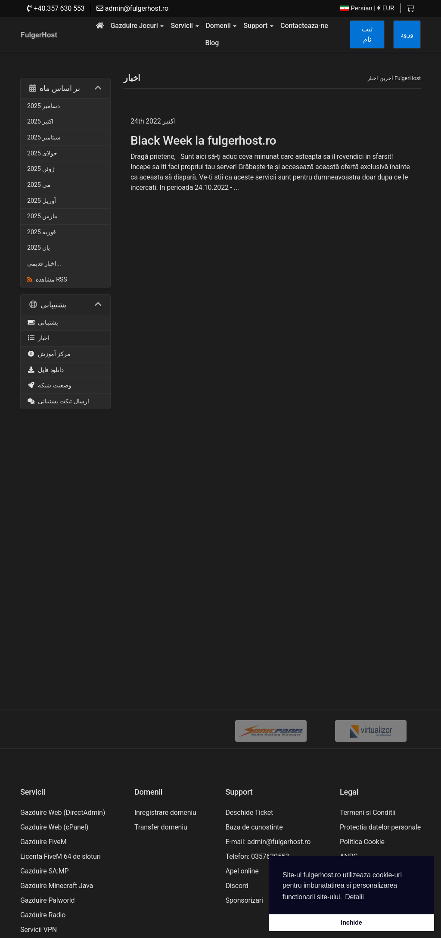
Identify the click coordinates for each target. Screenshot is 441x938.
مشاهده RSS (47, 279)
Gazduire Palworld (47, 900)
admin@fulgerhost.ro (132, 8)
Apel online (242, 871)
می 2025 (39, 185)
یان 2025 (38, 247)
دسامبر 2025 (43, 106)
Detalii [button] (354, 897)
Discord (237, 886)
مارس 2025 (42, 216)
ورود (407, 34)
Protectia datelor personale (380, 827)
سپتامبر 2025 (44, 137)
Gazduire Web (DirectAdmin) (62, 812)
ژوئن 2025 (41, 169)
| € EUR (367, 8)
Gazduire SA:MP (44, 871)
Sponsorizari (244, 900)
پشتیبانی (42, 322)
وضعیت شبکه (49, 385)
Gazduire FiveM (43, 842)
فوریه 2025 (41, 232)
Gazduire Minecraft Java (56, 886)
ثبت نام (367, 34)
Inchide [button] (351, 922)
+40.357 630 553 (55, 8)
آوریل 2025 (41, 200)
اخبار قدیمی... (44, 263)
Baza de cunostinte (254, 827)
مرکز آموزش (49, 354)
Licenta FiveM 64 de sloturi (60, 856)
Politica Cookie (362, 842)
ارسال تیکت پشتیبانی (58, 401)
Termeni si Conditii (367, 812)
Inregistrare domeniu (165, 812)
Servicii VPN (38, 930)
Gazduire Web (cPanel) (54, 827)
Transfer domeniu (160, 827)
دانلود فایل (45, 370)
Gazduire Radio (42, 915)
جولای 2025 (42, 153)
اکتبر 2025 (40, 121)
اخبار (38, 338)
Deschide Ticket (249, 812)
